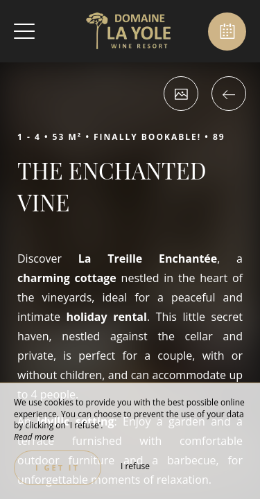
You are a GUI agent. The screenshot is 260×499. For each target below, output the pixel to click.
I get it (57, 467)
